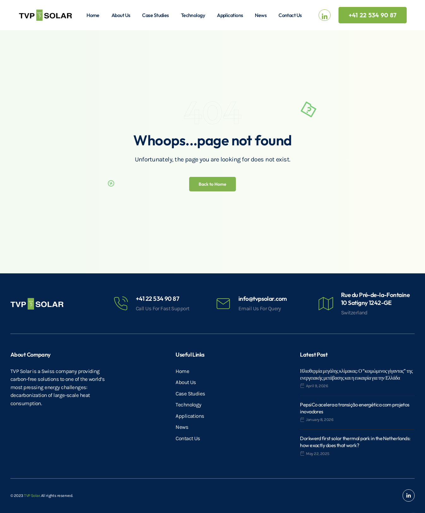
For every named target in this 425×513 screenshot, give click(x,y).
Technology (193, 15)
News (260, 15)
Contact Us (290, 15)
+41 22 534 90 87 (157, 298)
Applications (230, 15)
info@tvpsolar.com (262, 298)
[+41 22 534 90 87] (120, 303)
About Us (120, 15)
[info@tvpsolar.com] (223, 303)
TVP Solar (32, 495)
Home (93, 15)
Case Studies (155, 15)
